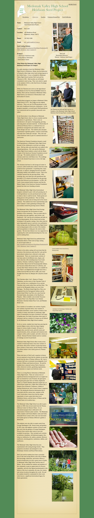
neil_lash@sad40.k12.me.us (32, 42)
